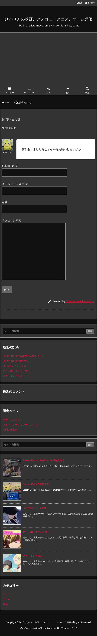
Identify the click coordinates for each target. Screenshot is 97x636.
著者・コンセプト (12, 419)
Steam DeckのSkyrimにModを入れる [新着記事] (43, 460)
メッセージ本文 (34, 249)
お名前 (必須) (34, 169)
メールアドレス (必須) (34, 187)
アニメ (6, 594)
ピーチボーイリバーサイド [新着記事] (37, 531)
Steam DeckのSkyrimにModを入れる (23, 356)
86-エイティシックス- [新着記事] (35, 508)
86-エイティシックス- (15, 365)
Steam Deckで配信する (16, 360)
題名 (34, 205)
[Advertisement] (48, 59)
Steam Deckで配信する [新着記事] (36, 484)
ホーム (8, 102)
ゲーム (6, 599)
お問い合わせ (25, 102)
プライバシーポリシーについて (20, 424)
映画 (5, 604)
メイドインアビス (12, 375)
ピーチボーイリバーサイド (17, 370)
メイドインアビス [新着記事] (33, 555)
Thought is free (69, 628)
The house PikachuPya (80, 301)
